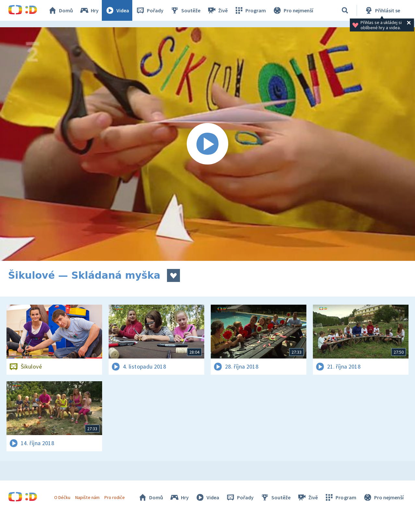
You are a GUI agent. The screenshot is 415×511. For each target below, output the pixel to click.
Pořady (149, 10)
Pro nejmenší (292, 10)
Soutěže (185, 10)
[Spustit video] (207, 144)
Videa (117, 10)
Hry (89, 10)
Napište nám (87, 497)
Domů (60, 10)
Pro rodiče (114, 497)
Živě (217, 10)
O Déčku (62, 497)
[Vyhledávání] (345, 10)
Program (250, 10)
